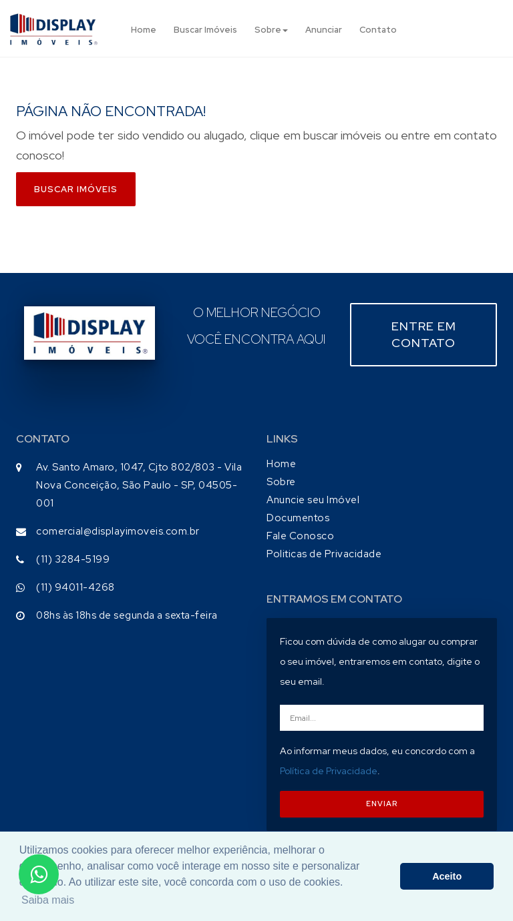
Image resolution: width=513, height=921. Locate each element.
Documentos (298, 518)
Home (143, 29)
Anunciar (323, 29)
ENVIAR (381, 803)
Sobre (271, 29)
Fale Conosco (300, 536)
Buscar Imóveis (205, 29)
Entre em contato (423, 334)
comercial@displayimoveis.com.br (118, 531)
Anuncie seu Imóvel (313, 500)
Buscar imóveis (76, 189)
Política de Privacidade (328, 771)
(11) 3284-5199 (73, 559)
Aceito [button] (447, 876)
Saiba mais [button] (47, 900)
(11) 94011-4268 (75, 587)
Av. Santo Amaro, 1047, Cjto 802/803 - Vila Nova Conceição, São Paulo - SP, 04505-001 (139, 485)
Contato (378, 29)
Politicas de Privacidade (324, 554)
